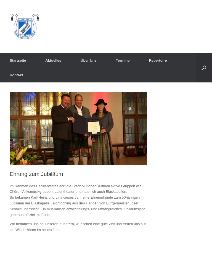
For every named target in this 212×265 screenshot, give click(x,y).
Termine (123, 60)
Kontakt (16, 75)
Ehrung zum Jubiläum (36, 174)
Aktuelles (53, 60)
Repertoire (158, 60)
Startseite (18, 60)
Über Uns (89, 60)
